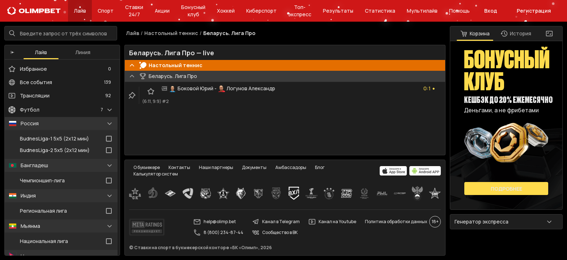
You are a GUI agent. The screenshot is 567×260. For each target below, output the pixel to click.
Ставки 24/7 (134, 11)
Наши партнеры (216, 167)
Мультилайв (422, 10)
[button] (12, 52)
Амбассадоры (290, 167)
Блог (320, 167)
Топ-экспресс (299, 11)
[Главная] (34, 10)
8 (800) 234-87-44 (218, 232)
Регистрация (534, 10)
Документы (254, 167)
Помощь (459, 10)
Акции (162, 10)
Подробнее (506, 188)
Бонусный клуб (193, 11)
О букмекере (146, 167)
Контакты (179, 167)
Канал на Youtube (332, 221)
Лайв (80, 10)
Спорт (106, 10)
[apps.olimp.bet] (393, 171)
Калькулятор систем (155, 174)
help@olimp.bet (214, 221)
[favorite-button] (150, 91)
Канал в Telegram (276, 221)
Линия (82, 52)
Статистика (380, 10)
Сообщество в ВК (275, 232)
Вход (490, 10)
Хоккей (226, 10)
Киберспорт (261, 10)
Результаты (338, 10)
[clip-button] (132, 95)
